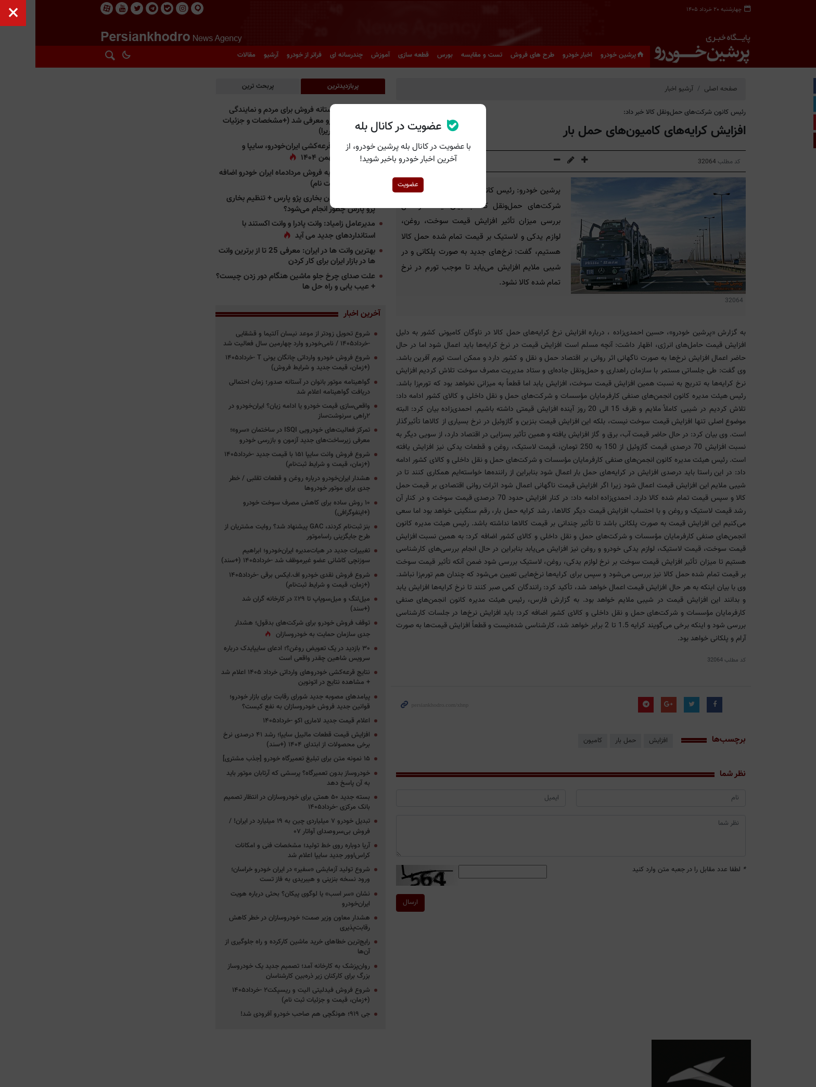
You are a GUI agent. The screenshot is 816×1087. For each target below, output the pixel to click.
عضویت (408, 184)
